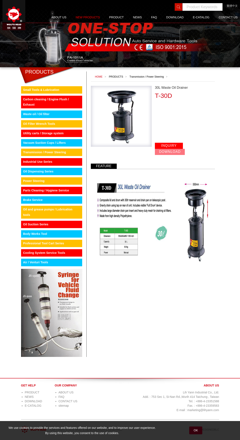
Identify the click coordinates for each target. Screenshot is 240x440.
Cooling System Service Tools (44, 252)
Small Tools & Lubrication (41, 89)
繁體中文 (232, 5)
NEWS (137, 17)
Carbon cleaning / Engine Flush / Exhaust (46, 102)
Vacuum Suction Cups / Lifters (44, 142)
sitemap (64, 405)
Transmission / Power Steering (44, 152)
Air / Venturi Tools (35, 262)
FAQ (154, 17)
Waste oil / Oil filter (36, 114)
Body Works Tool (35, 233)
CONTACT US (228, 17)
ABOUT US (58, 17)
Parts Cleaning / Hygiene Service (46, 190)
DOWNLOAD (175, 17)
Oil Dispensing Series (38, 171)
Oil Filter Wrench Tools (39, 123)
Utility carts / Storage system (43, 133)
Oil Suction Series (35, 224)
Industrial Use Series (37, 161)
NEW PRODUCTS (88, 17)
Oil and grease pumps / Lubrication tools (47, 212)
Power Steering (34, 181)
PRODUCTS (116, 76)
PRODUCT (116, 17)
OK (196, 430)
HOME (99, 76)
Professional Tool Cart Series (43, 243)
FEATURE (103, 166)
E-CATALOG (201, 17)
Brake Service (33, 200)
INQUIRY (169, 145)
